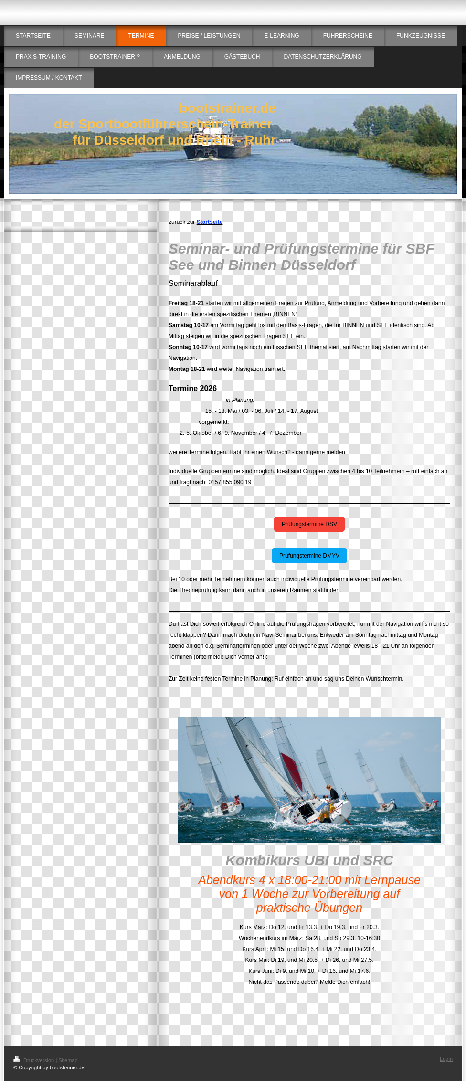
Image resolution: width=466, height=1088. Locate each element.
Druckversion (34, 1060)
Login (446, 1059)
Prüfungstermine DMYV (309, 555)
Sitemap (67, 1060)
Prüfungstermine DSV (309, 524)
